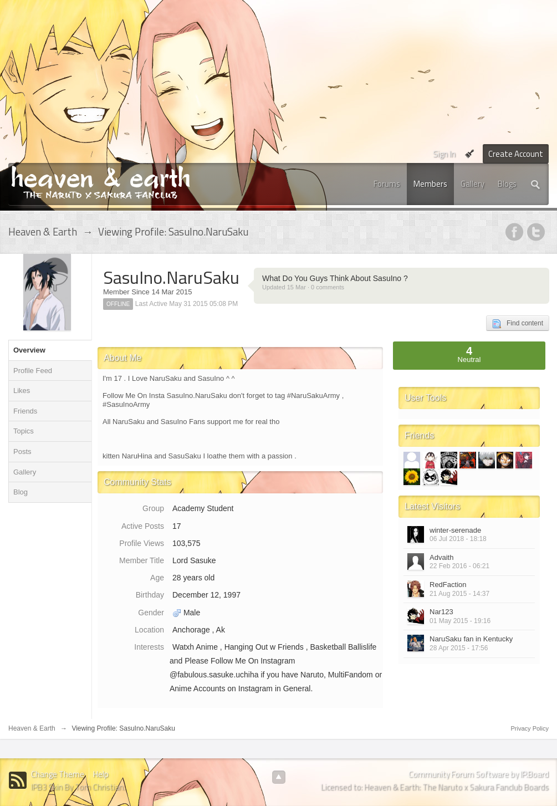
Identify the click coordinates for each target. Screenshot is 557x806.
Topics (23, 431)
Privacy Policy (530, 728)
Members (430, 183)
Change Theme (57, 774)
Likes (21, 390)
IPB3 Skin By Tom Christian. (78, 787)
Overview (29, 350)
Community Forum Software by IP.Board (478, 774)
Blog (20, 492)
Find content (517, 323)
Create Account (515, 153)
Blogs (507, 183)
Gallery (472, 183)
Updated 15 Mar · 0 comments (303, 287)
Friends (25, 411)
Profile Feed (32, 370)
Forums (387, 183)
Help (101, 774)
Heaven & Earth (31, 728)
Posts (22, 451)
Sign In (444, 153)
